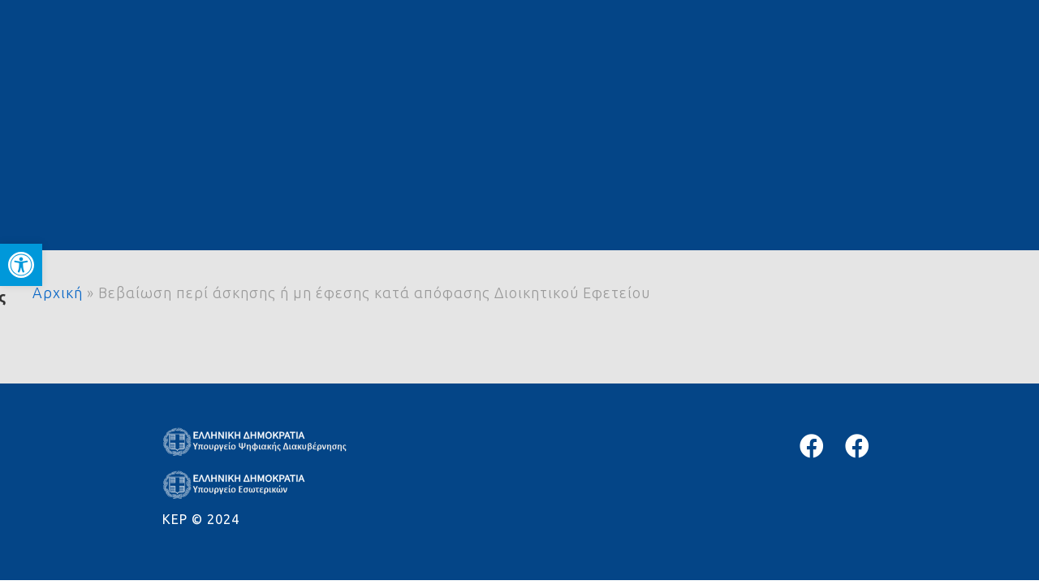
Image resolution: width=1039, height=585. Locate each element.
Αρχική (57, 292)
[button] (21, 265)
